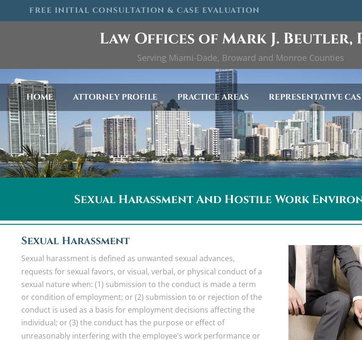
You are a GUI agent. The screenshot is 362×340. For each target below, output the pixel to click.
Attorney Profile (115, 97)
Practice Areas (213, 97)
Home (39, 97)
